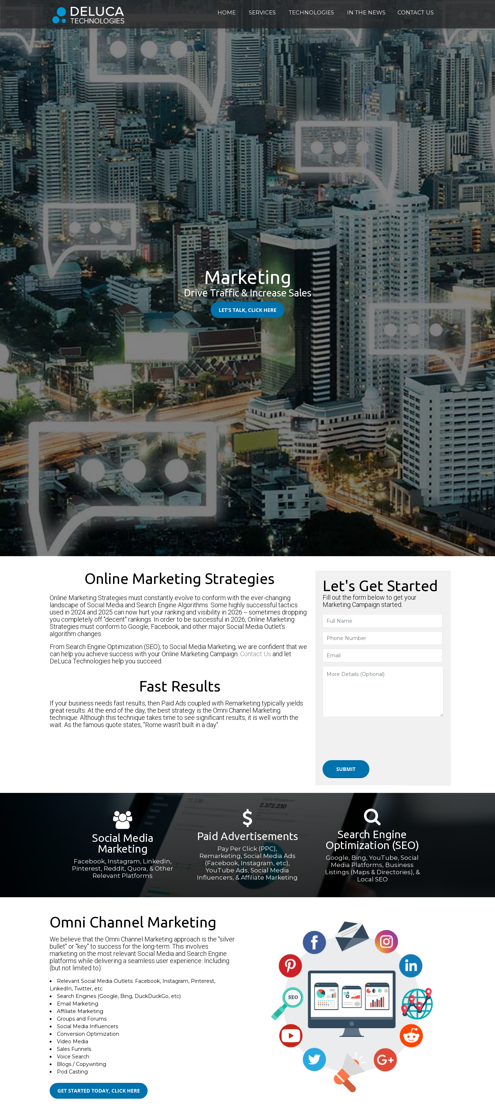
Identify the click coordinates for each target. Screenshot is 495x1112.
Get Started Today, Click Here (94, 1090)
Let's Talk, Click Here (247, 310)
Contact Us (256, 652)
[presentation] (383, 737)
